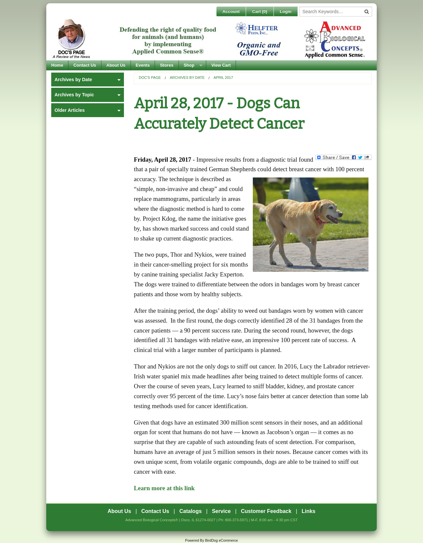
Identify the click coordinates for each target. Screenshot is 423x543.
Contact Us (84, 65)
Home (57, 65)
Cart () (259, 11)
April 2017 (223, 78)
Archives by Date (187, 78)
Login (285, 11)
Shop (189, 65)
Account (231, 11)
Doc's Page (150, 78)
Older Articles (70, 110)
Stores (166, 65)
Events (143, 65)
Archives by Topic (74, 94)
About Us (116, 65)
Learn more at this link (164, 488)
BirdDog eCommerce (221, 540)
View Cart (221, 65)
